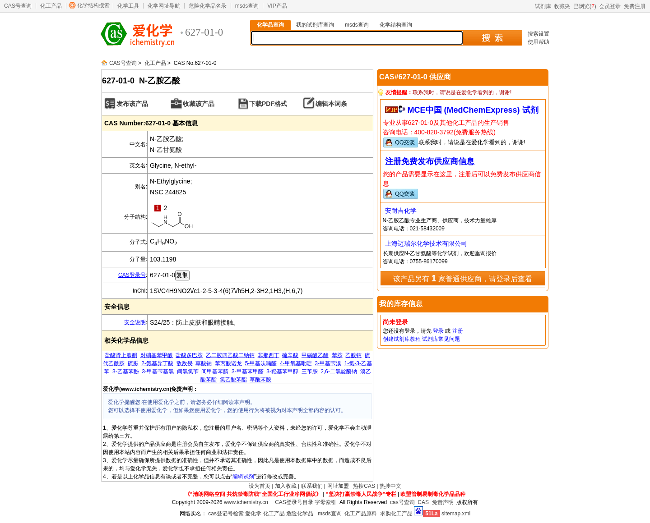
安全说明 (135, 322)
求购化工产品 (396, 513)
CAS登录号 (132, 275)
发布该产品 (132, 103)
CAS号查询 (18, 6)
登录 (438, 331)
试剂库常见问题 (441, 339)
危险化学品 (299, 513)
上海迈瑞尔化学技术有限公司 (426, 243)
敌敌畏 (184, 363)
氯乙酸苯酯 (233, 379)
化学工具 (128, 6)
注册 (457, 331)
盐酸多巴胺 (189, 355)
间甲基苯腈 (214, 371)
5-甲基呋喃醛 (261, 363)
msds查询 (247, 6)
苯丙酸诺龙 (228, 363)
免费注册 (634, 6)
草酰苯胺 (260, 379)
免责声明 (443, 502)
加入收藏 (286, 486)
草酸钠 (203, 363)
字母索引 (325, 502)
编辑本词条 (331, 103)
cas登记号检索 (226, 513)
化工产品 (51, 6)
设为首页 (259, 486)
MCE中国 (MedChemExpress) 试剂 (473, 110)
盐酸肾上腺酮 (121, 355)
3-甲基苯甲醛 (248, 371)
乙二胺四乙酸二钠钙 (230, 355)
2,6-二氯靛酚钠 (338, 371)
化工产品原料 (360, 513)
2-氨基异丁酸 (157, 363)
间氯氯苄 (188, 371)
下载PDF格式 (268, 103)
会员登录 (610, 6)
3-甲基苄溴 (328, 363)
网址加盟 (338, 486)
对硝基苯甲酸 (156, 355)
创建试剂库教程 (402, 339)
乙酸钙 (353, 355)
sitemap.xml (455, 513)
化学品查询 (270, 25)
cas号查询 (402, 502)
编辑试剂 (243, 476)
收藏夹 (562, 6)
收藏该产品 (198, 103)
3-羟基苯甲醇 (282, 371)
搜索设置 (538, 34)
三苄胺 (310, 371)
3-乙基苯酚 (125, 371)
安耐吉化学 (401, 210)
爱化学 (253, 513)
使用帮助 (538, 42)
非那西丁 (268, 355)
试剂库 (543, 6)
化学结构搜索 (93, 5)
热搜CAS (364, 486)
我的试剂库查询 (315, 25)
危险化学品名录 (208, 6)
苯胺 (337, 355)
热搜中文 (390, 486)
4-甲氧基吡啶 (296, 363)
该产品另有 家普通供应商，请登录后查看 (462, 278)
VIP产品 (277, 6)
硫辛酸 (290, 355)
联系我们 (312, 486)
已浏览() (584, 6)
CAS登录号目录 (294, 502)
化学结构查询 (396, 25)
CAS (423, 502)
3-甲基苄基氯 (158, 371)
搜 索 (492, 38)
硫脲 (133, 363)
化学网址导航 (164, 6)
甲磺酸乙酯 (315, 355)
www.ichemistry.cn (246, 502)
